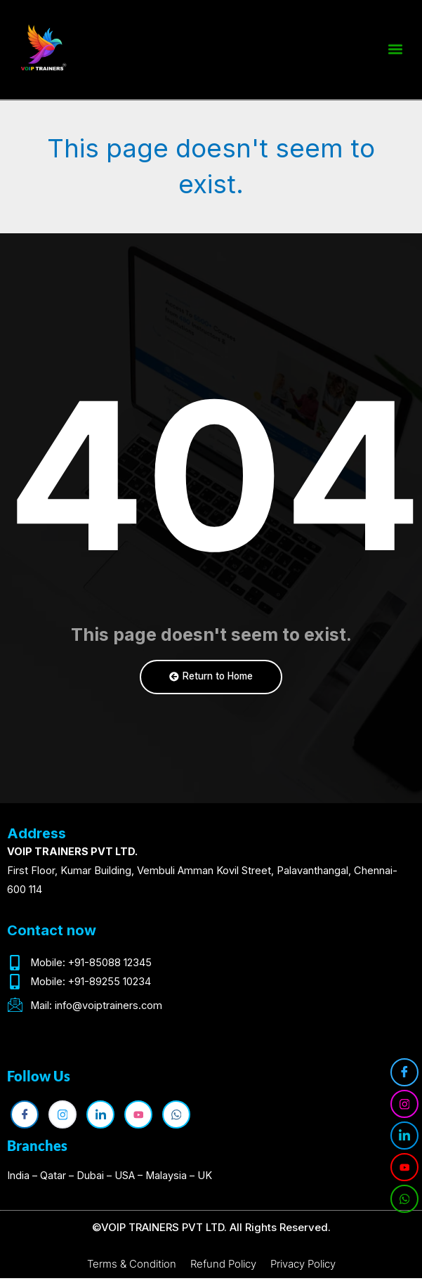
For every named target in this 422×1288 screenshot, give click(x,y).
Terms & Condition (131, 1264)
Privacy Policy (303, 1264)
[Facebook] (404, 1072)
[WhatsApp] (404, 1199)
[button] (395, 46)
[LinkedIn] (404, 1135)
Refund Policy (223, 1264)
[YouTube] (404, 1167)
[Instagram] (404, 1104)
